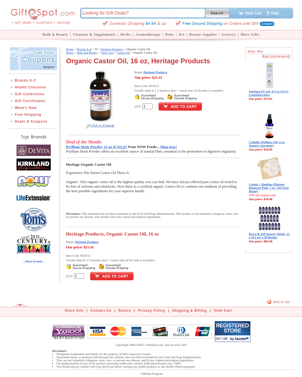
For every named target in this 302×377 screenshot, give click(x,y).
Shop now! (168, 147)
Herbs (125, 35)
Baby (169, 35)
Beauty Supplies (203, 35)
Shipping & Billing (189, 311)
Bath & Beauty (55, 35)
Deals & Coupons (31, 121)
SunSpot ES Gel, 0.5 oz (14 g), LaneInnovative (269, 93)
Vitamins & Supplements (94, 35)
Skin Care (107, 52)
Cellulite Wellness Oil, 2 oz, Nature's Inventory (267, 143)
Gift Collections (30, 94)
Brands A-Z (25, 80)
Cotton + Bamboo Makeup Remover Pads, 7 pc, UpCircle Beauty (269, 188)
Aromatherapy (148, 35)
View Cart (223, 311)
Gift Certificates (30, 101)
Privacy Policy (151, 311)
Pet (182, 35)
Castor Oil (123, 52)
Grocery (229, 35)
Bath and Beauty (87, 52)
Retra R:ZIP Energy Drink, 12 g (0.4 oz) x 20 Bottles (269, 235)
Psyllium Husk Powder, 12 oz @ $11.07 (96, 147)
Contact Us (100, 311)
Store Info (74, 311)
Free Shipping (28, 115)
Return (124, 311)
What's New (26, 108)
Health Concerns (30, 87)
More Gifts (250, 35)
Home (70, 49)
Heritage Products (112, 49)
